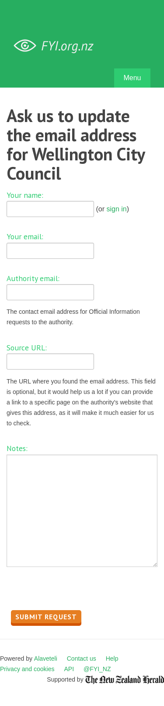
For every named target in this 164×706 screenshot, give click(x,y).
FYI (57, 46)
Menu (132, 77)
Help (112, 658)
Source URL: (27, 348)
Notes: (17, 448)
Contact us (81, 658)
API (69, 668)
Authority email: (33, 278)
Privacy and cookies (27, 668)
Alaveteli (45, 658)
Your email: (25, 236)
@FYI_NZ (97, 668)
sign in (116, 209)
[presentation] (73, 591)
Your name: (25, 195)
